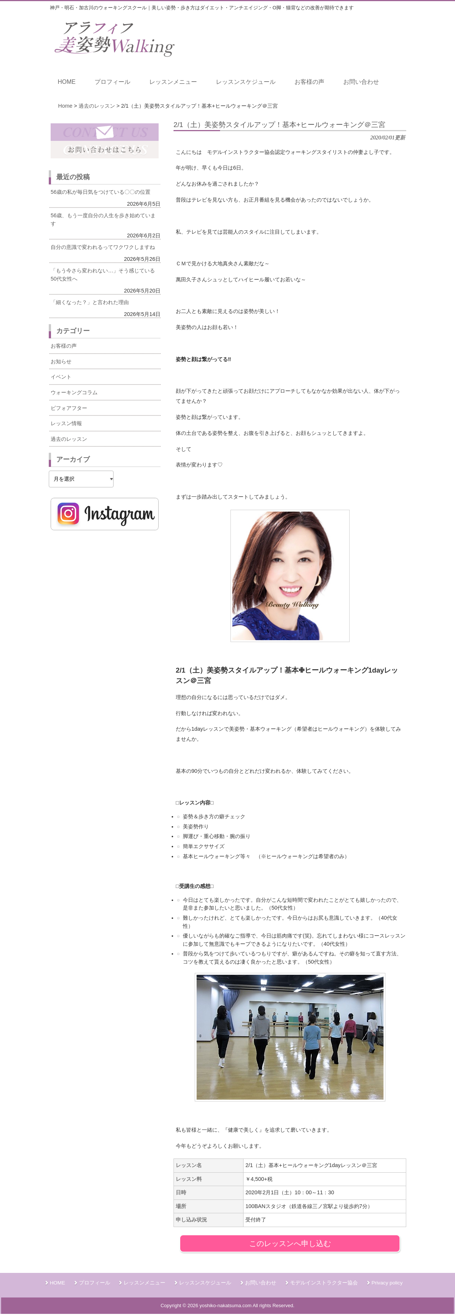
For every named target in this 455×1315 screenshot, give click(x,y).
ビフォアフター (69, 408)
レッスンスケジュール (205, 1283)
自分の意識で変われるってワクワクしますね (103, 247)
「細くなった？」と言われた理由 (90, 302)
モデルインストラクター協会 (324, 1283)
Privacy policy (387, 1283)
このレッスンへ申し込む (290, 1243)
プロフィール (94, 1283)
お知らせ (61, 361)
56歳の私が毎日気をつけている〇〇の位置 (100, 192)
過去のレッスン (69, 439)
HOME (57, 1283)
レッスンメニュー (144, 1283)
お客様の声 (64, 346)
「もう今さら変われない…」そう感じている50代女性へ (103, 275)
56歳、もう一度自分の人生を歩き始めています (103, 219)
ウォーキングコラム (74, 392)
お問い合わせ (260, 1283)
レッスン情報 (66, 423)
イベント (61, 377)
